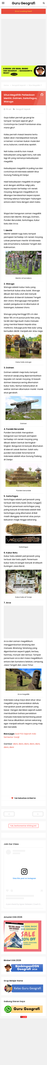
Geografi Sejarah (23, 109)
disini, (15, 743)
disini (11, 747)
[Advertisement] (23, 42)
